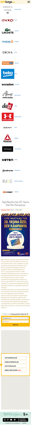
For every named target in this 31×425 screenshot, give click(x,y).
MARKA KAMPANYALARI (12, 362)
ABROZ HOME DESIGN (13, 370)
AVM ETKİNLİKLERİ (10, 366)
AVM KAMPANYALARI (11, 358)
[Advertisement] (15, 340)
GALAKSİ (24, 423)
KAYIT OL (15, 325)
